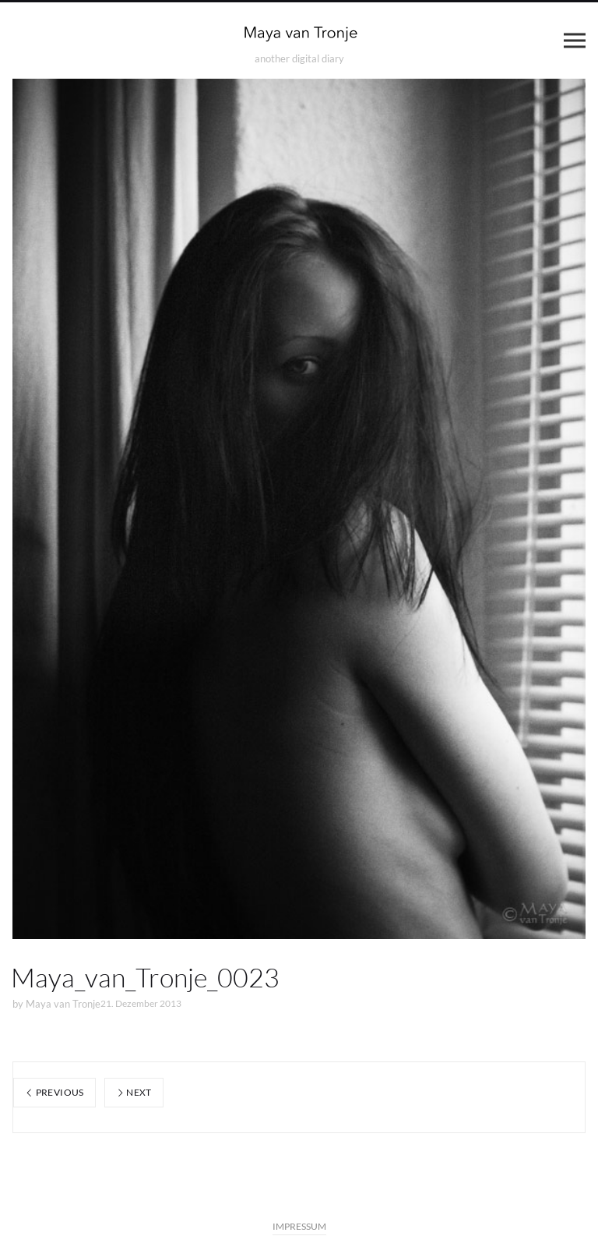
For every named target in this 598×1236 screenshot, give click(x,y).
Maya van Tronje (63, 1004)
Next (134, 1092)
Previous (54, 1092)
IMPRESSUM (299, 1226)
